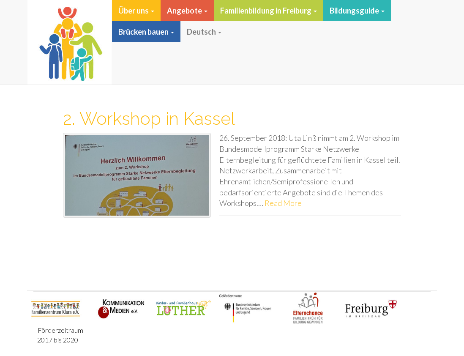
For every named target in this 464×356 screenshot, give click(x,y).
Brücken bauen (146, 31)
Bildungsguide (357, 10)
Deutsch (204, 31)
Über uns (136, 10)
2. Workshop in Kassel (149, 118)
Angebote (187, 10)
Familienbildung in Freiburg (268, 10)
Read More (283, 203)
